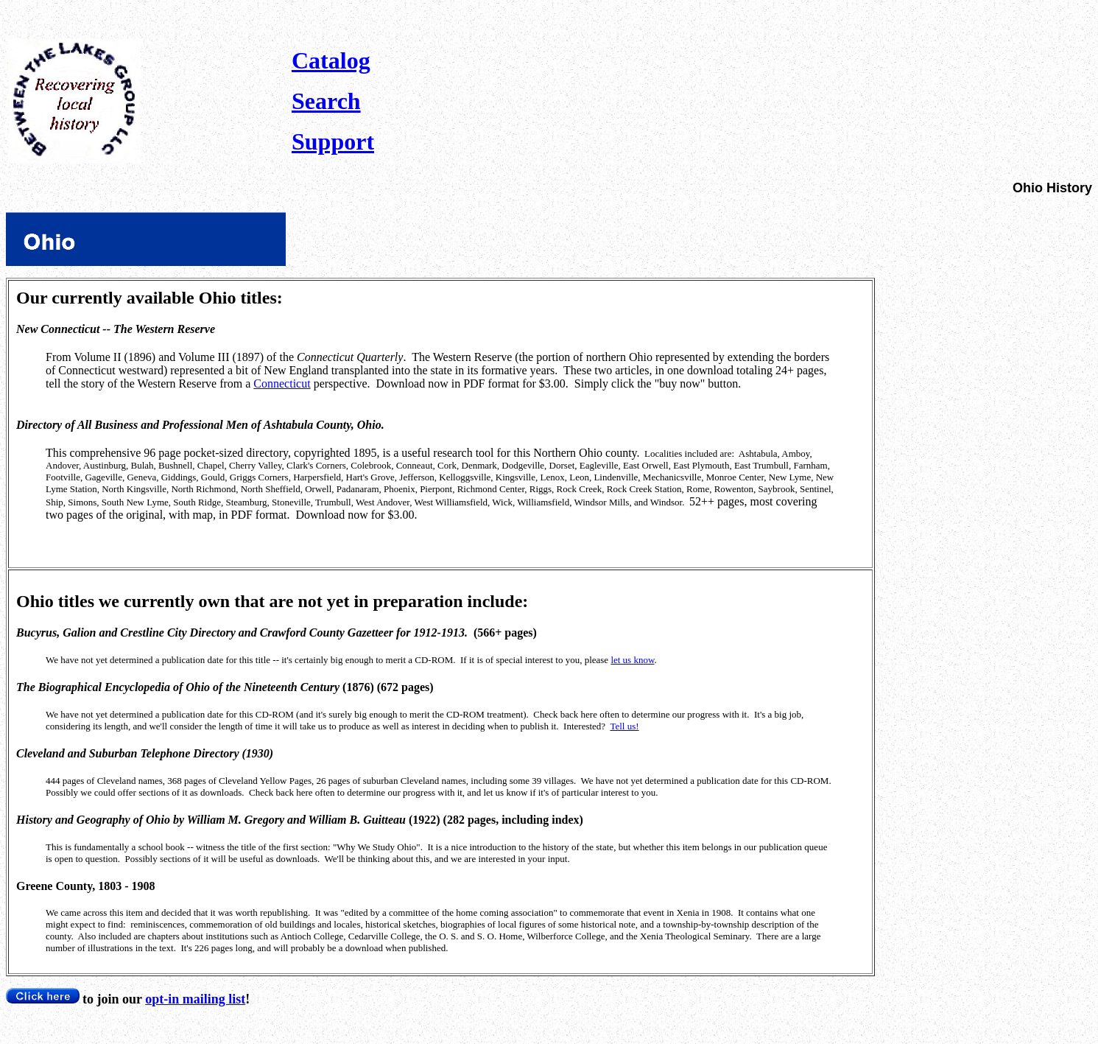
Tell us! (624, 726)
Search (326, 101)
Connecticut (281, 383)
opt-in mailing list (195, 999)
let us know (632, 659)
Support (333, 141)
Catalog (331, 60)
